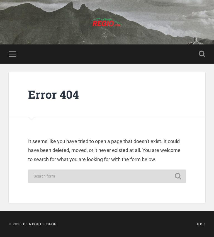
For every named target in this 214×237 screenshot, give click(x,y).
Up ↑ (201, 224)
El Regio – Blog (40, 224)
